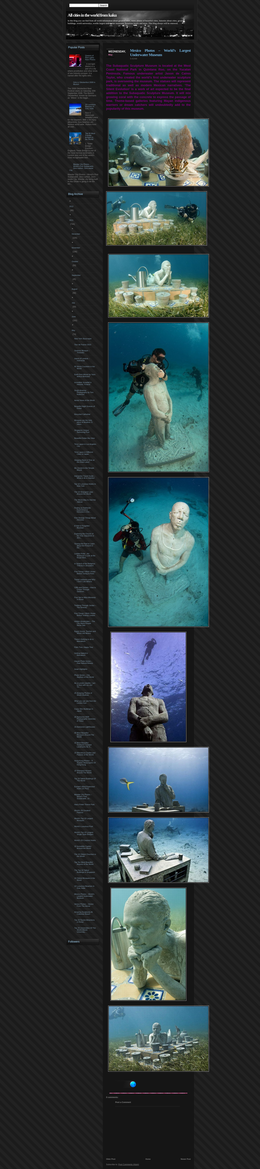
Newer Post (186, 1159)
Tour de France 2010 (83, 345)
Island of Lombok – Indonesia (82, 360)
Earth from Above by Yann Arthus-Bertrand (85, 375)
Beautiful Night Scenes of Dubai (85, 407)
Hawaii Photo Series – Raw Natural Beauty (84, 662)
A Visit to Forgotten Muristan (82, 527)
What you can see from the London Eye (85, 702)
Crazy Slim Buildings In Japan (84, 710)
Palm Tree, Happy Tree (84, 647)
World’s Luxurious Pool (84, 826)
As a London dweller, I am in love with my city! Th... (85, 685)
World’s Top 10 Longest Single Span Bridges (84, 833)
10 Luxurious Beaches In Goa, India (84, 887)
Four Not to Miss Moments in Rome (85, 598)
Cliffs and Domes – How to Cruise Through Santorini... (85, 589)
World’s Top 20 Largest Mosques (84, 819)
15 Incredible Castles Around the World (83, 847)
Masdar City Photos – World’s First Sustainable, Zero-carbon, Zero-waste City (81, 167)
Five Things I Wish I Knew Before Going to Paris (85, 573)
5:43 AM (133, 59)
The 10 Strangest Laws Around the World (84, 493)
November (76, 248)
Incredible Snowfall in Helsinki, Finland (83, 383)
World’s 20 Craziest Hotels (85, 840)
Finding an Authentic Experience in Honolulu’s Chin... (83, 510)
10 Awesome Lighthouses (85, 727)
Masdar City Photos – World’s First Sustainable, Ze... (83, 797)
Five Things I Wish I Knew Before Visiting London (85, 614)
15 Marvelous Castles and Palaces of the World (85, 754)
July (73, 303)
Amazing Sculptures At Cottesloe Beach (84, 913)
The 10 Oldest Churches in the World (85, 855)
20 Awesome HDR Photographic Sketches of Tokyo (85, 719)
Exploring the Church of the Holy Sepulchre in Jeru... (84, 536)
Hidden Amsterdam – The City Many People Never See (85, 623)
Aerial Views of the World (85, 400)
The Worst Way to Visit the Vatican (85, 501)
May (73, 330)
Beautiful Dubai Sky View (85, 438)
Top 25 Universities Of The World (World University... (85, 930)
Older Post (110, 1159)
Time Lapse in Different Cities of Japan (84, 453)
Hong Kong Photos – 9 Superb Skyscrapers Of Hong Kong (85, 763)
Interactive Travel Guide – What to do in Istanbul (85, 477)
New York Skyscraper (83, 339)
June (74, 317)
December (76, 234)
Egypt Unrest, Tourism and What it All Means (85, 632)
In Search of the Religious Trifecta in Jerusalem (85, 565)
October (75, 261)
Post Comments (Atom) (128, 1164)
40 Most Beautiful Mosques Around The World (84, 735)
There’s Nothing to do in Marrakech (84, 640)
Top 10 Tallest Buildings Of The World (85, 780)
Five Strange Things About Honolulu (85, 519)
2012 (71, 206)
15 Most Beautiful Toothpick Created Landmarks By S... (83, 745)
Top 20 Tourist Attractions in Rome (85, 921)
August (74, 289)
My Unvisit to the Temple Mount (84, 469)
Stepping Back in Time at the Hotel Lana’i (85, 461)
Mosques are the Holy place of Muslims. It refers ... (83, 422)
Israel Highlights (81, 669)
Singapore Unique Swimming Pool (82, 431)
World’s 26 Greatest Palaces (82, 811)
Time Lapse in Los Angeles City (85, 445)
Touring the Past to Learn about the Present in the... (85, 546)
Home (148, 1159)
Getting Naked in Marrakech (81, 654)
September (76, 275)
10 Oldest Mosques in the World (85, 879)
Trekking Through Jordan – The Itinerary (85, 606)
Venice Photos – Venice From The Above (84, 905)
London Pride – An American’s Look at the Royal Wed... (85, 556)
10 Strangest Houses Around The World (83, 772)
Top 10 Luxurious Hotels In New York (85, 485)
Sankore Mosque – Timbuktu (82, 352)
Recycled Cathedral (82, 414)
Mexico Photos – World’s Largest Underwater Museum (160, 52)
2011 (71, 220)
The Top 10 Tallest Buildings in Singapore (85, 871)
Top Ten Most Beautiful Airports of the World (84, 863)
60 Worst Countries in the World (85, 367)
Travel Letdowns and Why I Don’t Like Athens (85, 581)
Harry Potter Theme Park (85, 804)
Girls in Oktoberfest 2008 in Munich (84, 83)
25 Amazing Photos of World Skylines (83, 694)
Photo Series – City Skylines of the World (84, 676)
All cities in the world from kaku (92, 15)
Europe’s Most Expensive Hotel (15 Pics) (85, 788)
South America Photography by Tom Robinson (84, 392)
